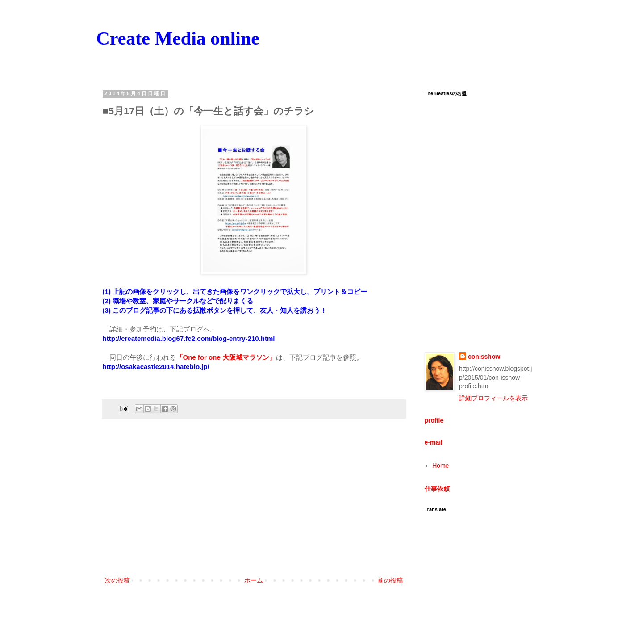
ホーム (253, 580)
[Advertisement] (254, 501)
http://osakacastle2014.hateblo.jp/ (156, 366)
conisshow (484, 356)
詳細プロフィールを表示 (493, 398)
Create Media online (178, 38)
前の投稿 (390, 580)
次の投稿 (117, 580)
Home (440, 465)
